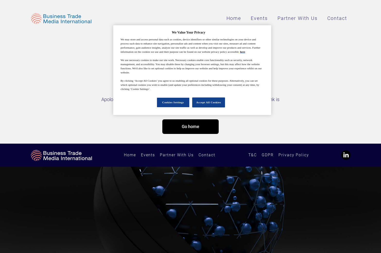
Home (233, 18)
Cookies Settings (173, 102)
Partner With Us (297, 18)
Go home (190, 126)
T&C (252, 155)
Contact (337, 18)
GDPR (268, 155)
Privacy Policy (293, 155)
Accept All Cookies (208, 102)
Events (259, 18)
